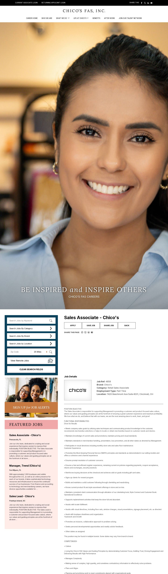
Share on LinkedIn (148, 3)
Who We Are (47, 18)
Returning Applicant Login (53, 3)
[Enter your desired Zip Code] (20, 352)
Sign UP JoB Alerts (31, 407)
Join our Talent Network (130, 18)
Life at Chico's (80, 18)
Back (126, 325)
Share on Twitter (145, 3)
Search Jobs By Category (21, 328)
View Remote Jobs (20, 360)
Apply (73, 325)
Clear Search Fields (31, 369)
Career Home (32, 18)
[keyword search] (31, 320)
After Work (109, 18)
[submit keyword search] (51, 320)
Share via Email (151, 3)
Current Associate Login (26, 3)
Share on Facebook (142, 3)
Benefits (96, 18)
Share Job (109, 325)
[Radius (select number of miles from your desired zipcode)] (40, 352)
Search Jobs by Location (20, 343)
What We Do (61, 18)
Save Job (91, 325)
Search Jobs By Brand (19, 336)
